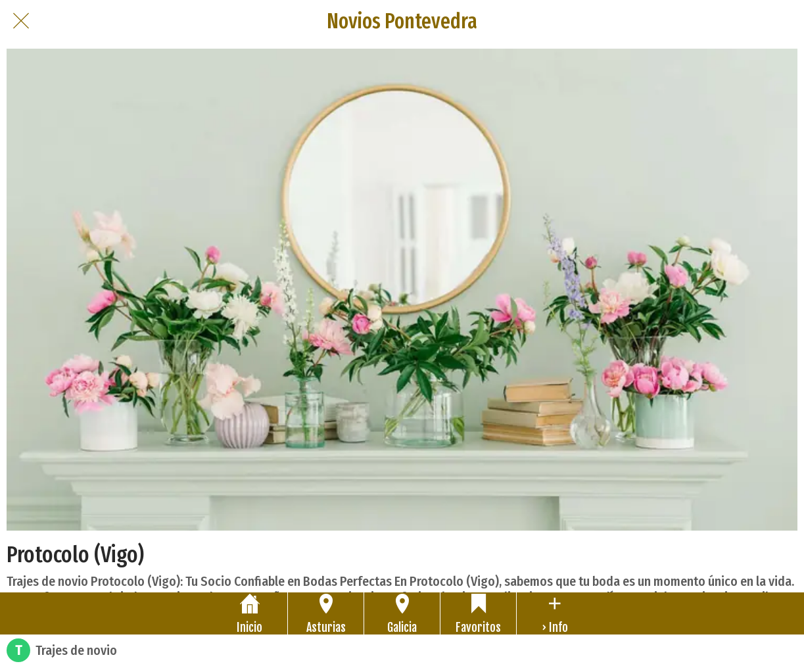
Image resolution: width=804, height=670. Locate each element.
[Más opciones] (554, 613)
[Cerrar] (21, 21)
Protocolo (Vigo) (75, 554)
